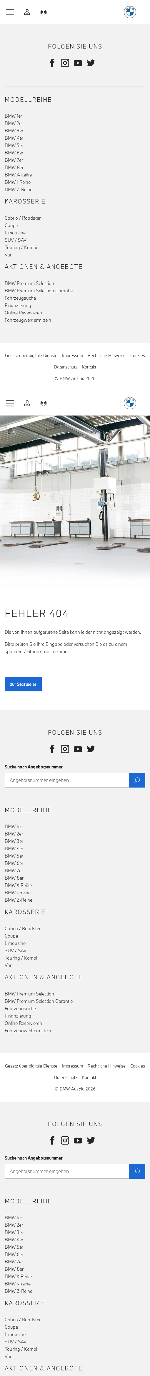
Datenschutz (65, 367)
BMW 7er (14, 160)
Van (9, 255)
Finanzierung (18, 305)
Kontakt (89, 367)
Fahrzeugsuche (20, 298)
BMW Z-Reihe (18, 189)
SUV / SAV (15, 240)
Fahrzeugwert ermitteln (28, 320)
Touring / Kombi (21, 247)
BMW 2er (14, 123)
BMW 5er (14, 145)
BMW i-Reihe (18, 182)
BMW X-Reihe (18, 175)
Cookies (137, 355)
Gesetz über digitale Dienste (31, 355)
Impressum (72, 355)
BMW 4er (14, 138)
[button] (10, 12)
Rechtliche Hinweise (107, 355)
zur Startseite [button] (23, 688)
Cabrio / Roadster (23, 218)
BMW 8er (14, 167)
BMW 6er (14, 153)
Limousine (15, 233)
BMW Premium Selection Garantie (39, 290)
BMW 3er (14, 131)
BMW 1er (13, 116)
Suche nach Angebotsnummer (34, 767)
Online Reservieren (23, 313)
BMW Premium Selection (29, 283)
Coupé (11, 225)
